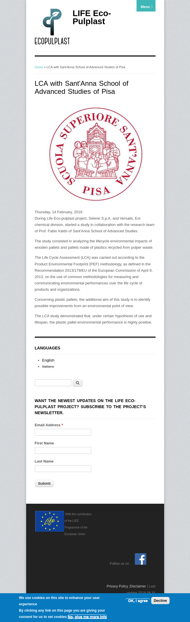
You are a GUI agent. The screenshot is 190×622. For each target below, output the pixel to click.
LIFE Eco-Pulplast (92, 17)
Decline (160, 601)
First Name (44, 443)
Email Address (49, 425)
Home (39, 67)
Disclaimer (138, 586)
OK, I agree (138, 601)
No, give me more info (87, 617)
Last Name (44, 461)
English (48, 360)
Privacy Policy (117, 586)
